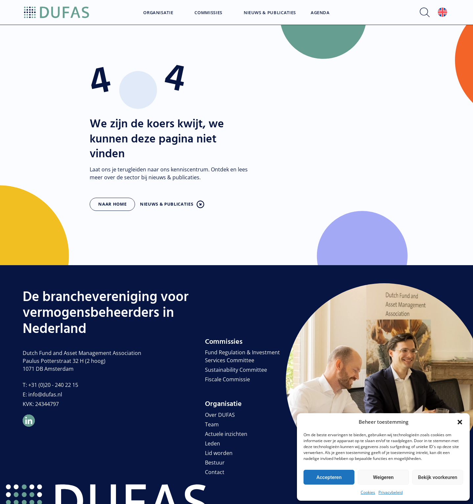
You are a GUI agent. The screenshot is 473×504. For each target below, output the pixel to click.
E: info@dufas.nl (42, 394)
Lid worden (219, 453)
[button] (460, 421)
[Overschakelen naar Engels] (442, 12)
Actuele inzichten (226, 434)
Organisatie (158, 12)
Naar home (112, 204)
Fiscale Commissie (227, 379)
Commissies (208, 12)
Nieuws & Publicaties (270, 12)
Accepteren (329, 477)
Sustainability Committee (236, 369)
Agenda (320, 12)
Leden (212, 443)
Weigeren (383, 477)
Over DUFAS (220, 414)
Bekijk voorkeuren (437, 477)
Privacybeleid (390, 492)
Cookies (368, 492)
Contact (214, 472)
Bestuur (215, 462)
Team (212, 424)
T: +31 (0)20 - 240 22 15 (50, 385)
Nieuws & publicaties (166, 204)
